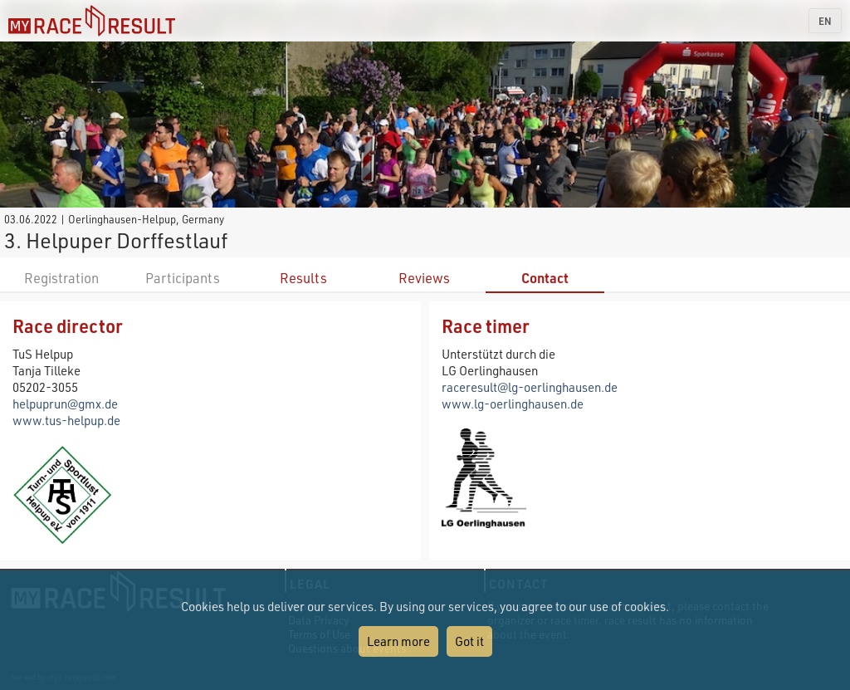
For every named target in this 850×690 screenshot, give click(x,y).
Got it (469, 641)
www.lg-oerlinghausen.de (513, 403)
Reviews (424, 277)
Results (303, 277)
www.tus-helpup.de (66, 420)
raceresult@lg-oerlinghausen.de (530, 387)
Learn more (398, 641)
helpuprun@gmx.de (65, 403)
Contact (545, 277)
